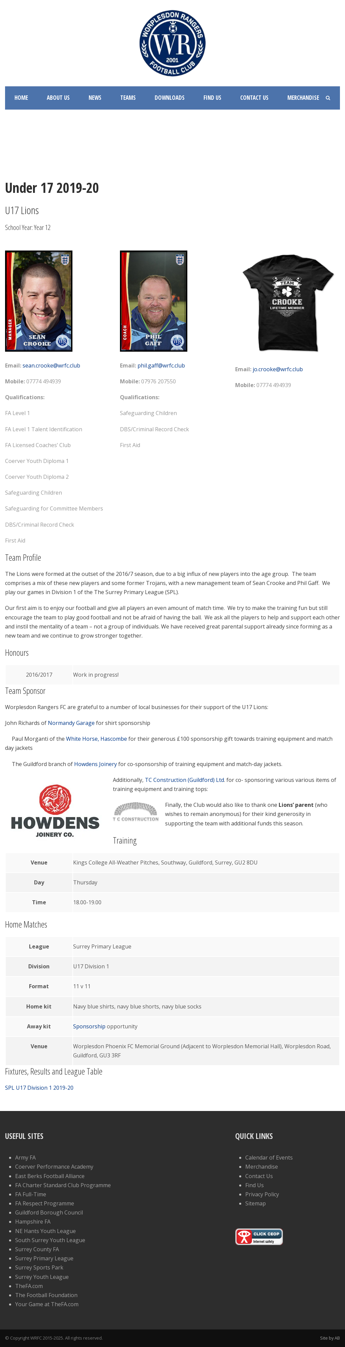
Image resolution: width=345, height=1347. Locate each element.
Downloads (170, 97)
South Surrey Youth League (50, 1240)
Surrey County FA (37, 1249)
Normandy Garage (71, 723)
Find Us (212, 97)
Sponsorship (89, 1026)
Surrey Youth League (42, 1277)
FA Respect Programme (44, 1203)
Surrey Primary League (44, 1258)
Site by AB (330, 1338)
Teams (128, 97)
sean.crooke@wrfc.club (51, 365)
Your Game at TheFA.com (47, 1304)
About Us (58, 97)
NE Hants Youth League (45, 1231)
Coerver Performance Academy (54, 1166)
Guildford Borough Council (49, 1212)
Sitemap (255, 1203)
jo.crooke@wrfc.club (278, 369)
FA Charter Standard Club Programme (63, 1185)
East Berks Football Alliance (50, 1176)
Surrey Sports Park (39, 1267)
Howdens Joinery (95, 764)
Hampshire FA (33, 1221)
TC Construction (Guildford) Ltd (184, 780)
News (95, 97)
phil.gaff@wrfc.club (161, 365)
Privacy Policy (262, 1194)
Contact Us (254, 97)
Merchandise (303, 97)
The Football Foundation (46, 1295)
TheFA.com (29, 1286)
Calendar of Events (269, 1157)
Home (21, 97)
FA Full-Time (30, 1194)
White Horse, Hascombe (97, 738)
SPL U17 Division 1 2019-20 (39, 1087)
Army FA (25, 1157)
